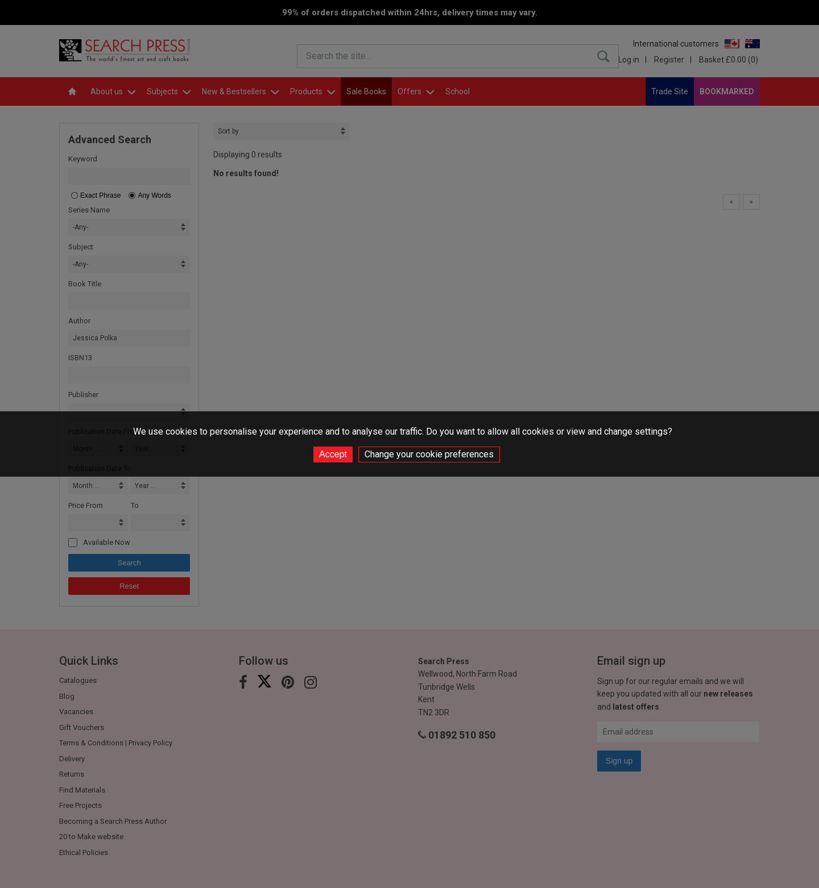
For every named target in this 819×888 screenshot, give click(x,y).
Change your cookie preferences (429, 454)
